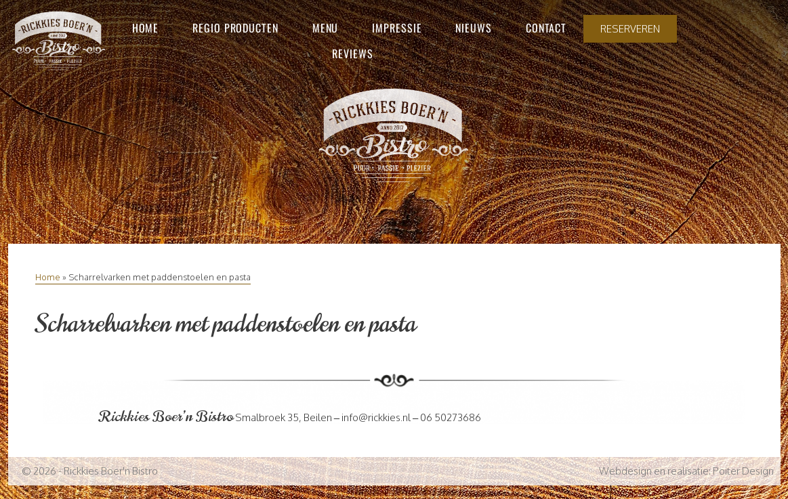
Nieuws (473, 28)
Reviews (352, 53)
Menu (325, 28)
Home (145, 28)
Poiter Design (743, 470)
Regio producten (235, 28)
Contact (546, 28)
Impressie (396, 28)
